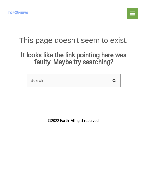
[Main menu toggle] (132, 13)
